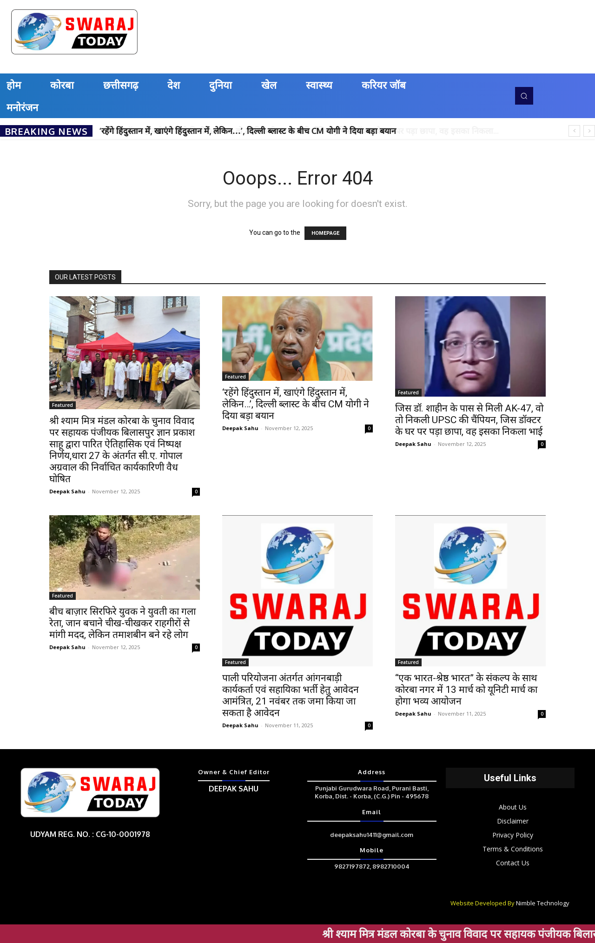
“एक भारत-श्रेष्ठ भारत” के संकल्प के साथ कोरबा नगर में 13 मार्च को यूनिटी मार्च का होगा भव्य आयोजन (466, 689)
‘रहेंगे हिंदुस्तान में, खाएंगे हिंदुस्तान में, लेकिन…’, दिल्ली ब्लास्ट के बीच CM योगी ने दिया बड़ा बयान (247, 131)
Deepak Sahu (67, 491)
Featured (62, 405)
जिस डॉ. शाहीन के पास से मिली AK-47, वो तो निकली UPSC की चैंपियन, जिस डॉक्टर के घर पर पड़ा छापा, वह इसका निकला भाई (469, 420)
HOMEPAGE (325, 233)
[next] (589, 131)
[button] (524, 96)
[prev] (574, 131)
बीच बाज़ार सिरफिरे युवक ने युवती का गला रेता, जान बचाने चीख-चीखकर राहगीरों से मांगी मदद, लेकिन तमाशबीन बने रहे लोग (122, 623)
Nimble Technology (542, 903)
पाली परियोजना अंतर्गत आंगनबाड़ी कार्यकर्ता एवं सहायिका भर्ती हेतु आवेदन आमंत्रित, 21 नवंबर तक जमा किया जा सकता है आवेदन (290, 695)
